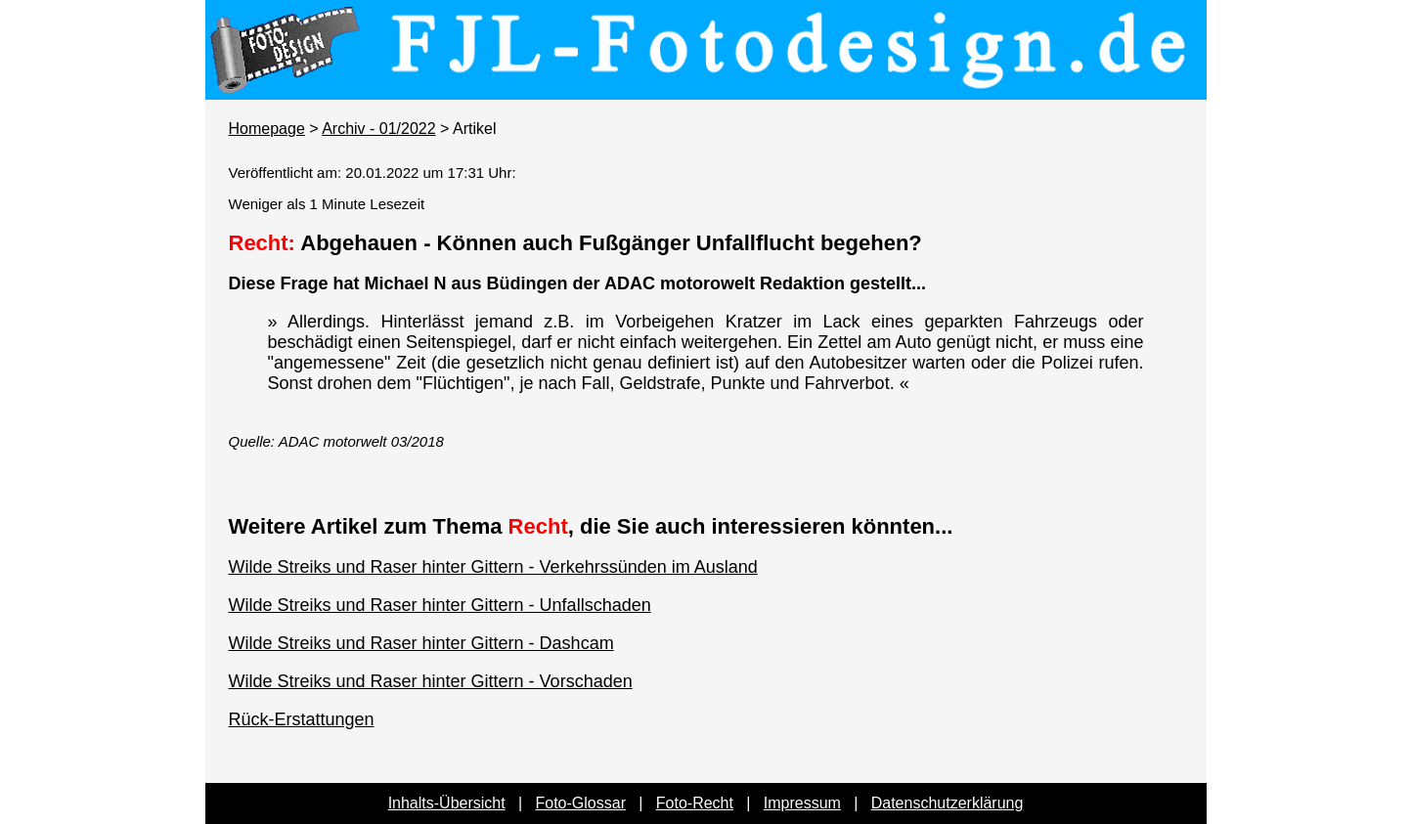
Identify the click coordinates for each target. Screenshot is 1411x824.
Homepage (267, 128)
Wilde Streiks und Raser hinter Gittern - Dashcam (421, 643)
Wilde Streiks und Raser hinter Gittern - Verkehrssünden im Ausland (493, 567)
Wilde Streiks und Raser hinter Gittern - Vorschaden (431, 681)
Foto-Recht (694, 803)
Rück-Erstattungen (302, 719)
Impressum (802, 803)
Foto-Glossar (581, 803)
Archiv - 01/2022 (379, 128)
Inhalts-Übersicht (447, 803)
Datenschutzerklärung (947, 803)
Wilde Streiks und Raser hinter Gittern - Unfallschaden (440, 605)
